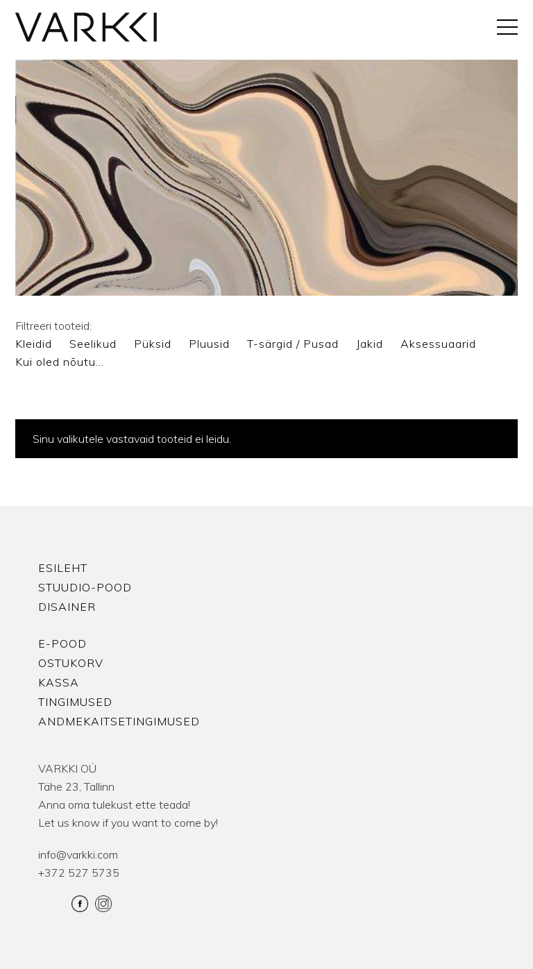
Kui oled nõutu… (59, 362)
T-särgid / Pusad (293, 344)
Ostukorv (70, 663)
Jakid (369, 344)
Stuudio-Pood (85, 587)
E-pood (62, 643)
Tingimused (75, 702)
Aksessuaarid (438, 344)
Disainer (67, 607)
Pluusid (209, 344)
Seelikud (93, 344)
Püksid (152, 344)
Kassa (58, 682)
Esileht (62, 568)
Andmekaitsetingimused (119, 721)
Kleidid (33, 344)
